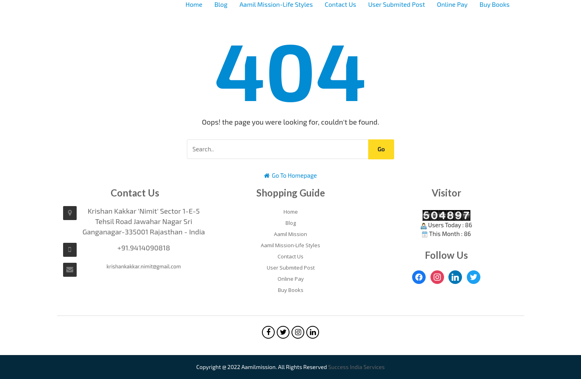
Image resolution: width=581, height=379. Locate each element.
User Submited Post (396, 4)
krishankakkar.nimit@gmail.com (144, 266)
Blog (221, 4)
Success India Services (356, 366)
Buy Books (495, 4)
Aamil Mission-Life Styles (276, 4)
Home (194, 4)
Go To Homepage (290, 175)
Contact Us (340, 4)
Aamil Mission (290, 234)
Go (381, 149)
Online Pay (452, 4)
